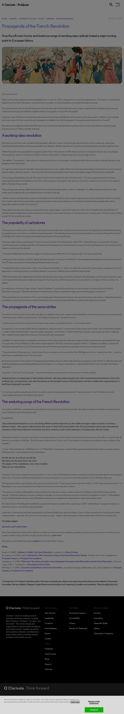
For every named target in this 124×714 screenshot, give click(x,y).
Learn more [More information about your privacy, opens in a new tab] (75, 704)
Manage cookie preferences (94, 704)
